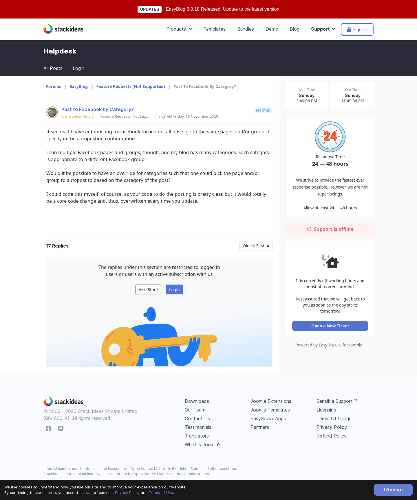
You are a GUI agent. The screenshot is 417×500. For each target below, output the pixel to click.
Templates (214, 29)
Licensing (326, 410)
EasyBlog (79, 86)
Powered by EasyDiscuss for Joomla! (330, 346)
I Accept (393, 489)
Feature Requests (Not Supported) (130, 86)
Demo (272, 29)
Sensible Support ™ (337, 401)
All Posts (53, 68)
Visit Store (148, 289)
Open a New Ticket (330, 327)
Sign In (357, 29)
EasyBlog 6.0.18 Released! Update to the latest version (222, 9)
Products (179, 29)
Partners (259, 427)
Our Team (195, 410)
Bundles (245, 29)
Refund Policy (332, 436)
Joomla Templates (270, 410)
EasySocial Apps (268, 418)
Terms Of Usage (334, 418)
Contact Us (197, 418)
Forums (53, 86)
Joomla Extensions (270, 401)
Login (78, 68)
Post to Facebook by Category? (97, 109)
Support (323, 29)
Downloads (197, 401)
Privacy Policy (127, 492)
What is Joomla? (202, 444)
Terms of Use (161, 492)
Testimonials (198, 427)
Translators (197, 436)
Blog (294, 29)
